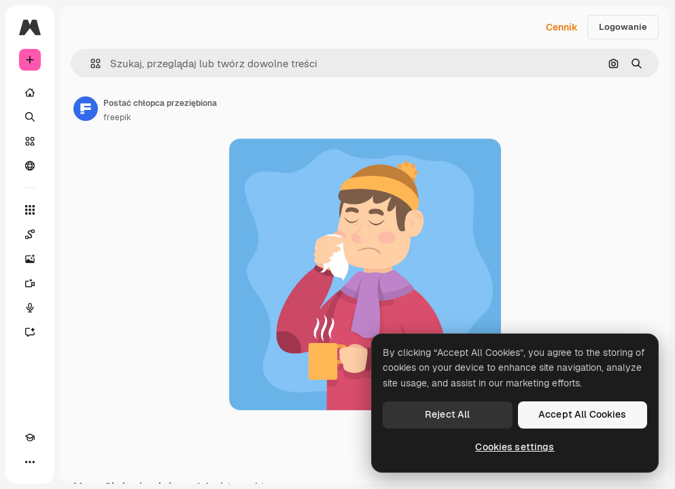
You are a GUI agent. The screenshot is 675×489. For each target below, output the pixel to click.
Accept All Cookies (582, 414)
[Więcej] (30, 462)
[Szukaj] (30, 117)
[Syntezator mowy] (30, 308)
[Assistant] (30, 332)
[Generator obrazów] (30, 259)
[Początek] (30, 92)
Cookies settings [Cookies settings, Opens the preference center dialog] (514, 447)
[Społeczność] (30, 166)
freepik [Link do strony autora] (117, 117)
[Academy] (30, 437)
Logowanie (623, 27)
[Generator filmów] (30, 283)
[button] (90, 63)
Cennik (562, 27)
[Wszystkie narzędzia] (30, 210)
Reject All (447, 414)
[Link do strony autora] (85, 108)
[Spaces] (30, 234)
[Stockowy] (30, 141)
